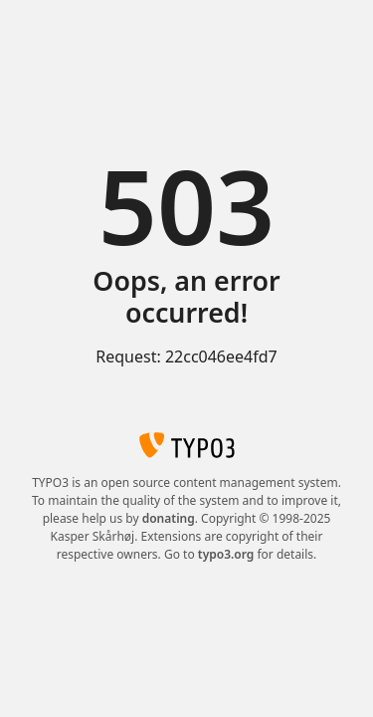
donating (168, 518)
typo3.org (226, 554)
